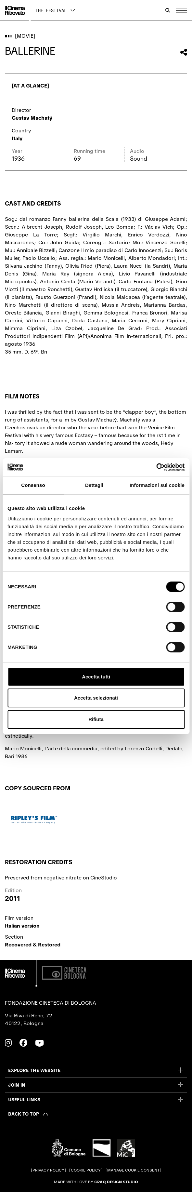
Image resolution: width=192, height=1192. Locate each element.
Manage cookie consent (133, 1170)
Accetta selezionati (96, 698)
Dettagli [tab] (94, 485)
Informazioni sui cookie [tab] (157, 485)
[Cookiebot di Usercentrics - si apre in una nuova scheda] (156, 467)
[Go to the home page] (15, 10)
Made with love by (96, 1182)
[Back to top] (28, 1114)
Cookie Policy (86, 1170)
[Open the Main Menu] (181, 10)
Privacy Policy (48, 1170)
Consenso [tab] (33, 485)
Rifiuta (96, 719)
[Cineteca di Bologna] (64, 973)
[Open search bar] (167, 10)
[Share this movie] (183, 52)
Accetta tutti (96, 676)
